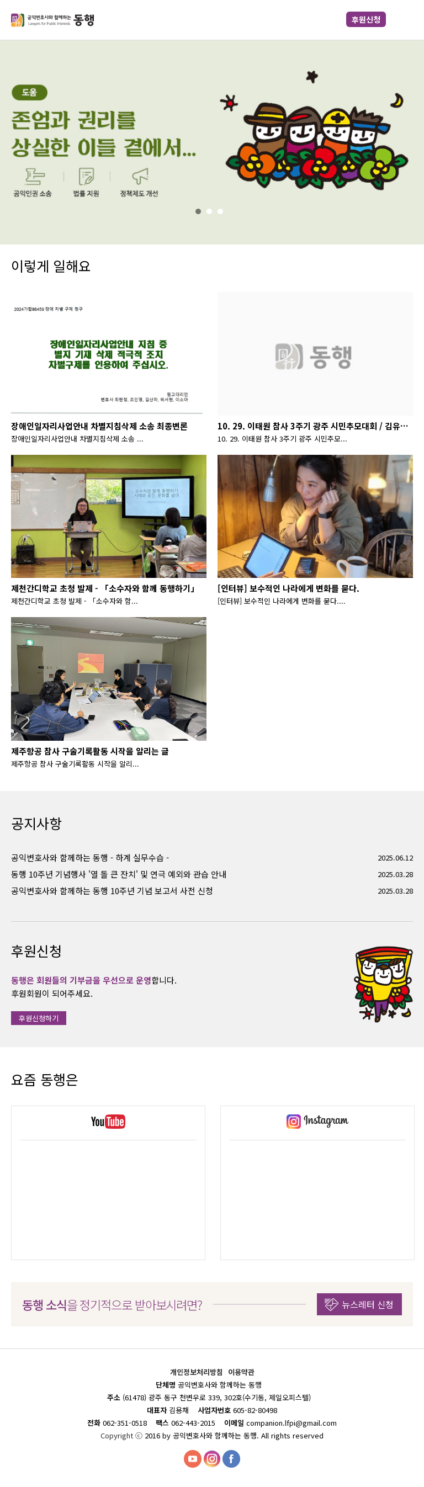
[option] (108, 1183)
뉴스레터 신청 (368, 1304)
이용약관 (241, 1372)
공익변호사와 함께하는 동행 (52, 20)
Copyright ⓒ (122, 1435)
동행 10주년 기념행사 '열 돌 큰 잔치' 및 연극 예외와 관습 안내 (118, 874)
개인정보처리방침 (197, 1372)
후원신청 (366, 19)
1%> (200, 211)
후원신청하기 (39, 1018)
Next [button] (402, 1079)
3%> (223, 211)
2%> (212, 211)
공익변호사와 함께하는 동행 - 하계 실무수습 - (90, 857)
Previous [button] (377, 1079)
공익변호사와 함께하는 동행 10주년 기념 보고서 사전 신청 (112, 890)
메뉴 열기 (404, 19)
